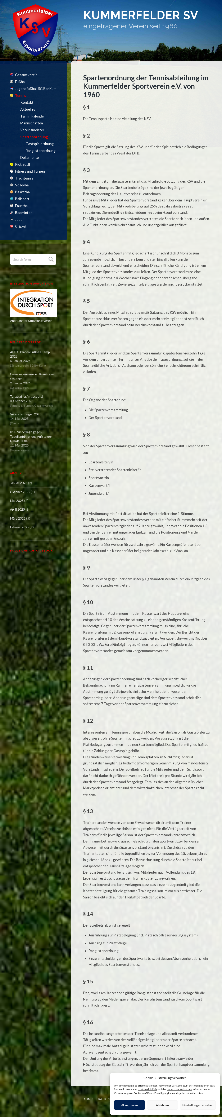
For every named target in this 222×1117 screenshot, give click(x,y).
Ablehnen (162, 1105)
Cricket (21, 226)
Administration (97, 1099)
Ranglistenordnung (41, 150)
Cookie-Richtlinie (147, 1089)
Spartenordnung (34, 137)
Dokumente (29, 157)
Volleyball (22, 185)
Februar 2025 (19, 527)
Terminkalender (32, 116)
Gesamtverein (26, 75)
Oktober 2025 (20, 492)
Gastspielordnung (40, 144)
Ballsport (22, 199)
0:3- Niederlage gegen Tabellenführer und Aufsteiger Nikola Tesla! (31, 436)
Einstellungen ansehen (197, 1105)
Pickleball (22, 164)
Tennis (20, 95)
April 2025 (17, 509)
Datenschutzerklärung (179, 1089)
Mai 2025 (17, 500)
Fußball (20, 82)
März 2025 (18, 518)
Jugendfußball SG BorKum (35, 88)
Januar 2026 (18, 483)
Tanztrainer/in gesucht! (26, 396)
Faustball (22, 206)
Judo (19, 219)
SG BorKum (37, 365)
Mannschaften (31, 123)
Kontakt (26, 102)
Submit (51, 259)
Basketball (23, 192)
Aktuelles (27, 109)
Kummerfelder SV (142, 15)
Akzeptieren (129, 1105)
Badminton (23, 212)
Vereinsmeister (32, 130)
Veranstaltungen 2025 (25, 414)
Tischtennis (24, 178)
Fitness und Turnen (30, 171)
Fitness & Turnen (22, 405)
